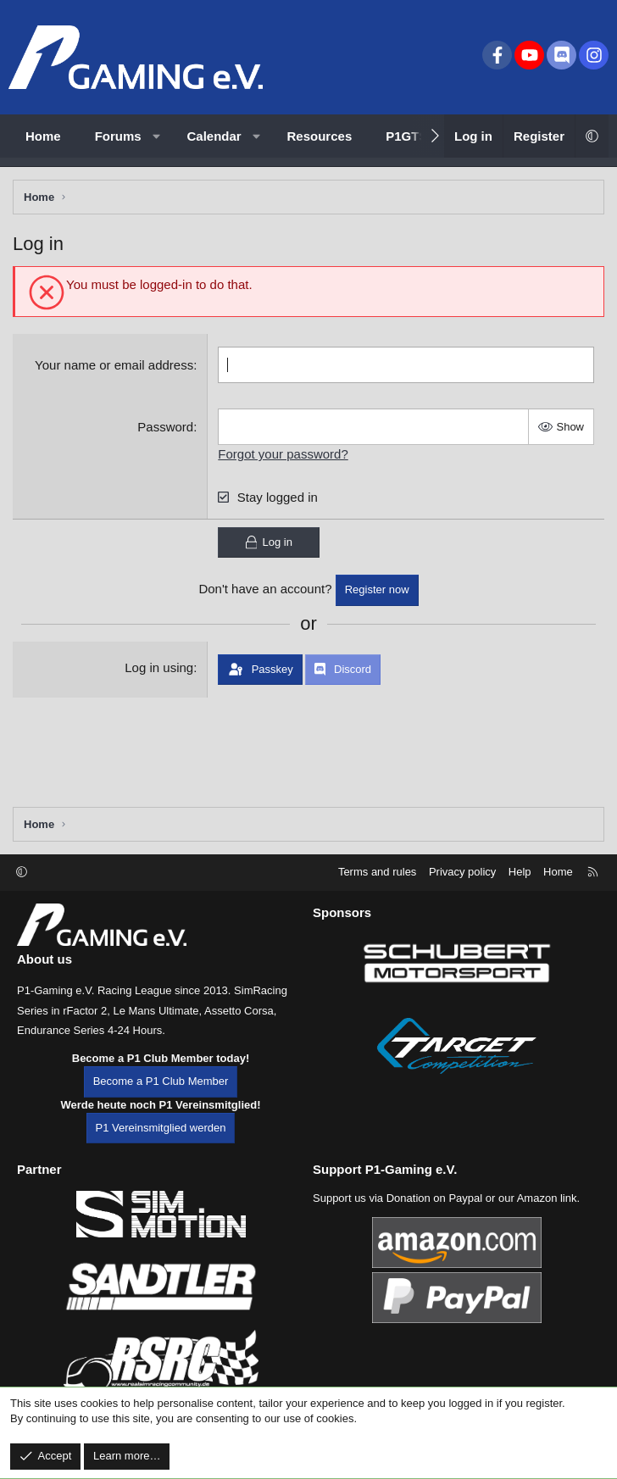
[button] (156, 136)
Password (165, 427)
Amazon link (547, 1198)
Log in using (159, 667)
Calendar (214, 136)
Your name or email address (114, 365)
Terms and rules (377, 871)
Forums (118, 136)
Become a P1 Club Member (161, 1081)
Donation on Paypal (434, 1198)
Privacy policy (462, 871)
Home (43, 136)
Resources (320, 136)
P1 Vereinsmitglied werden (161, 1127)
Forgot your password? (282, 454)
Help (520, 871)
